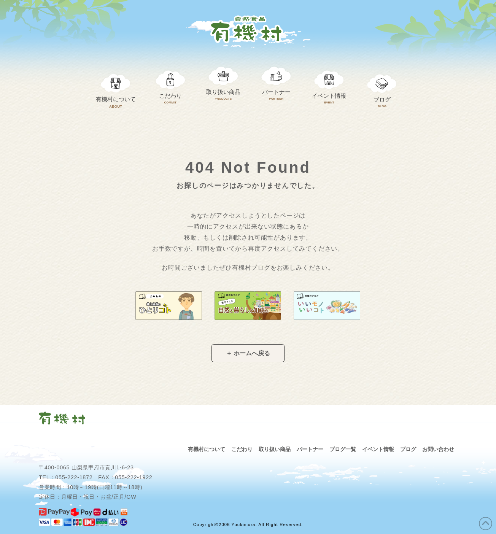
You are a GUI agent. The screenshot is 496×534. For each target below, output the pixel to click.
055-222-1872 (73, 477)
